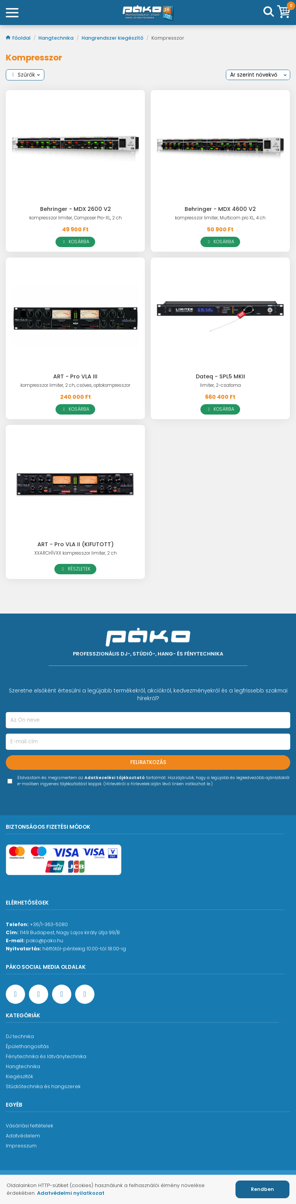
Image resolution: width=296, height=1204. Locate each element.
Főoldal (19, 38)
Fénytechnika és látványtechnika (46, 1056)
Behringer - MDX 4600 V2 (220, 209)
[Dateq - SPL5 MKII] (220, 316)
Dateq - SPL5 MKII (220, 376)
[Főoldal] (148, 12)
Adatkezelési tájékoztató (114, 778)
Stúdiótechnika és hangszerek (43, 1086)
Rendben (262, 1189)
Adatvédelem (23, 1135)
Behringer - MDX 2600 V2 (75, 209)
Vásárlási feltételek (29, 1125)
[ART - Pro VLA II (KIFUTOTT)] (75, 483)
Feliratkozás (148, 762)
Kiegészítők (19, 1076)
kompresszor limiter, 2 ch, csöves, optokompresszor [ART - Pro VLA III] (75, 385)
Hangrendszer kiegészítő (113, 38)
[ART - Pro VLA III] (75, 316)
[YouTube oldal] (38, 994)
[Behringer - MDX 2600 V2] (75, 148)
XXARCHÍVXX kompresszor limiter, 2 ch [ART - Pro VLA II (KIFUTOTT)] (75, 553)
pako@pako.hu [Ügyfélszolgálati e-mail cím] (44, 940)
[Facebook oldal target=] (15, 994)
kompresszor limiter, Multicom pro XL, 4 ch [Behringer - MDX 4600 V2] (220, 218)
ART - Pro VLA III (75, 376)
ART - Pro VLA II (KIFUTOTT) (75, 544)
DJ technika (20, 1036)
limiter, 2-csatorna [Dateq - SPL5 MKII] (220, 385)
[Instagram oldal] (61, 994)
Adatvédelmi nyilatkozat (70, 1193)
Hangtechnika (57, 38)
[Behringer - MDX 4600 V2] (220, 148)
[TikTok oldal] (84, 994)
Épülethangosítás (27, 1046)
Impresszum (21, 1145)
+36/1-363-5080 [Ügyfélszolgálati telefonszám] (49, 924)
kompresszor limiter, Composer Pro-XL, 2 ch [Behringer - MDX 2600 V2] (75, 218)
